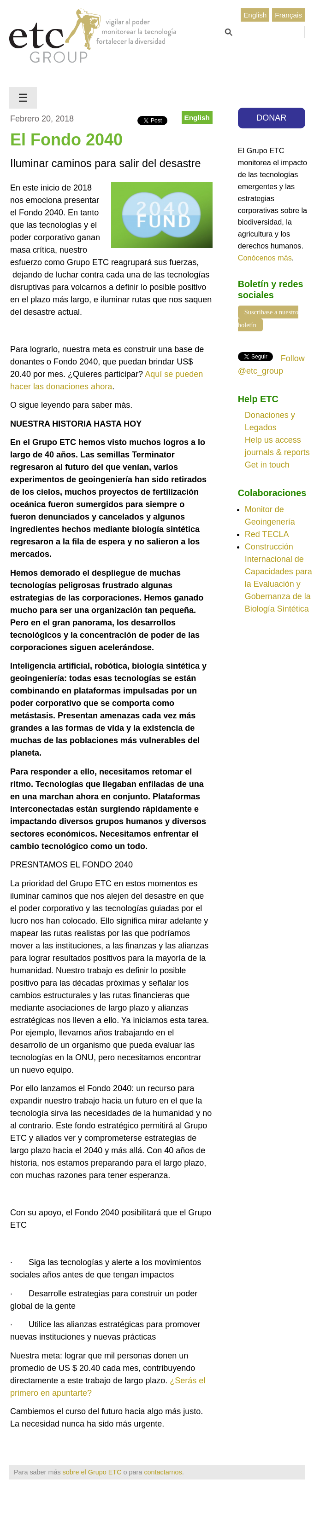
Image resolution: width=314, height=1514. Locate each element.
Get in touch (267, 464)
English (255, 15)
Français (288, 15)
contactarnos (163, 1472)
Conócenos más (265, 258)
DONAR (271, 117)
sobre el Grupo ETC (92, 1472)
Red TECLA (267, 534)
